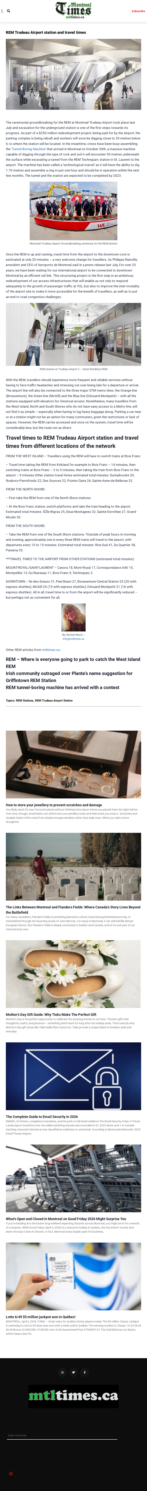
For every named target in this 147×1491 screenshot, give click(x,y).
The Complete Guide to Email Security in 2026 (42, 1117)
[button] (2, 11)
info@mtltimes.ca (73, 638)
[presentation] (23, 1454)
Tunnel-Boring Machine (28, 149)
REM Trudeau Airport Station (54, 700)
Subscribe (138, 11)
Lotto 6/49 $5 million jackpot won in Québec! (40, 1317)
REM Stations (25, 700)
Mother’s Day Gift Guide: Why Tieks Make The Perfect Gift (51, 1014)
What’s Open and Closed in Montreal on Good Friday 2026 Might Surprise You (66, 1219)
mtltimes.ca (51, 650)
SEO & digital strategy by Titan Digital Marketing (45, 1418)
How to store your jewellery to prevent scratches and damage (54, 805)
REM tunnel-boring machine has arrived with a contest (62, 687)
